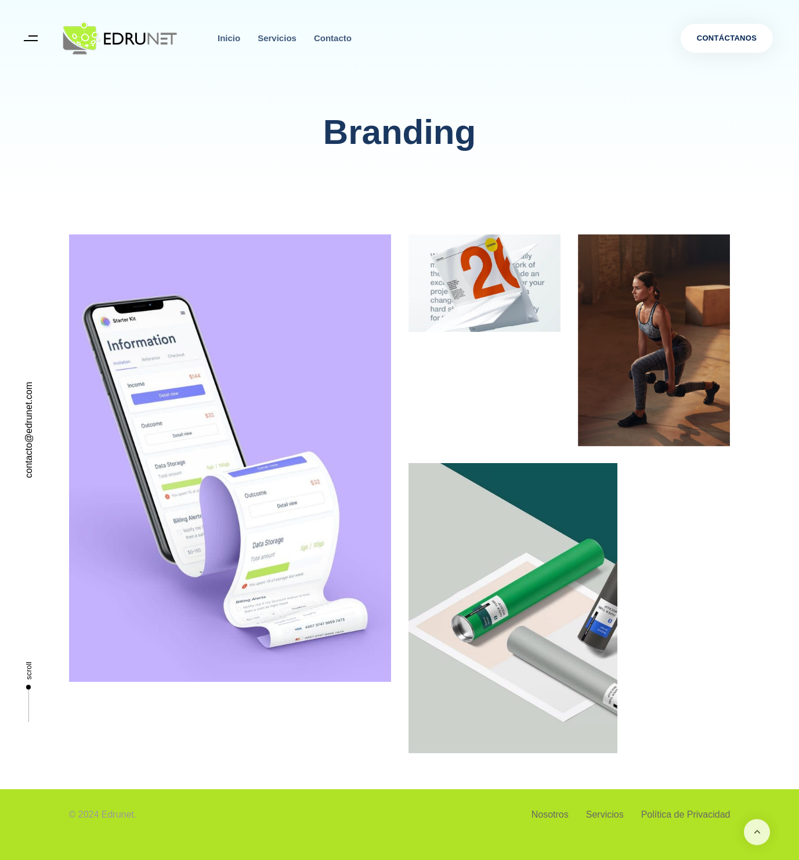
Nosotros (550, 814)
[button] (30, 39)
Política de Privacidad (686, 814)
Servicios (277, 38)
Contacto (333, 38)
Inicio (229, 38)
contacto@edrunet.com (29, 430)
